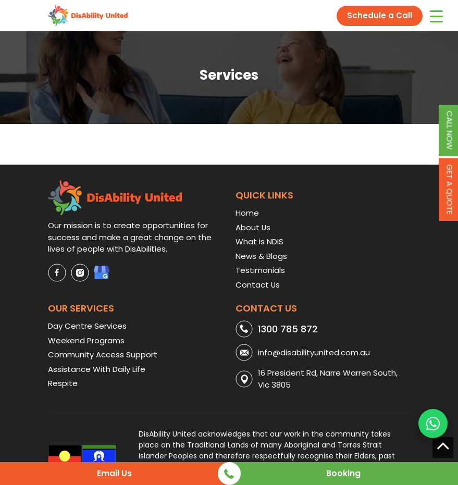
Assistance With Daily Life (96, 369)
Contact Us (258, 284)
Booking (343, 473)
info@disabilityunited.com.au (314, 352)
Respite (63, 383)
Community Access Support (102, 354)
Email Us (114, 473)
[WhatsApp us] (433, 423)
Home (247, 212)
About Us (253, 227)
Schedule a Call (379, 15)
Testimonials (260, 270)
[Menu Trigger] (436, 16)
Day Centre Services (87, 325)
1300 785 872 (288, 328)
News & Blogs (261, 256)
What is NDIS (259, 241)
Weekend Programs (86, 340)
